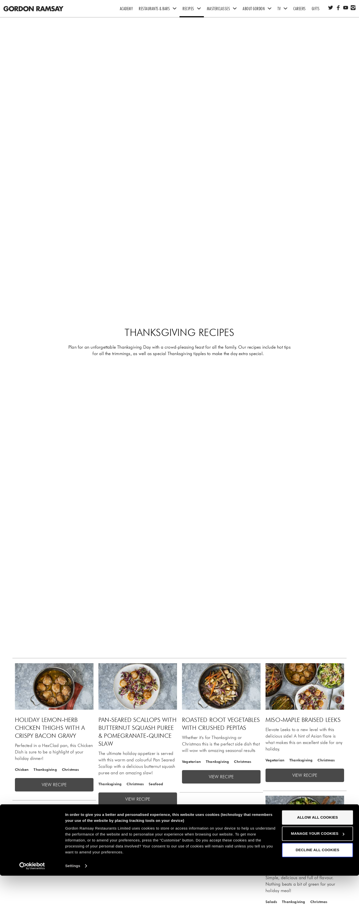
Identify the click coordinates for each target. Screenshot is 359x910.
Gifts (316, 8)
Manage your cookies (317, 868)
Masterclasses (223, 8)
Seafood (156, 784)
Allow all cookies (317, 852)
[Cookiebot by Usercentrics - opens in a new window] (32, 900)
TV (283, 8)
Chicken (22, 769)
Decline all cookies (317, 884)
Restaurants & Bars (159, 8)
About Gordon (258, 8)
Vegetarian (191, 761)
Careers (299, 8)
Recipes (193, 8)
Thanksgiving (45, 769)
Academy (126, 8)
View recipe (54, 784)
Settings (72, 900)
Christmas (70, 769)
